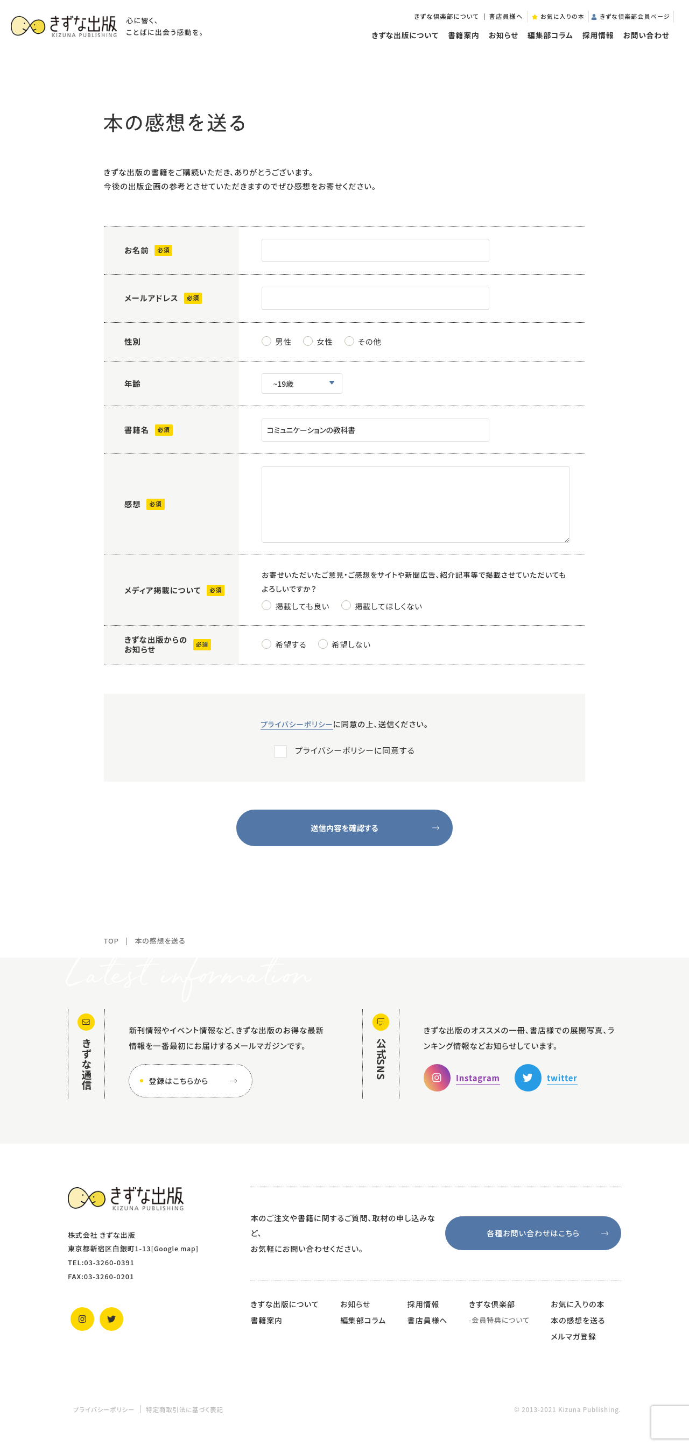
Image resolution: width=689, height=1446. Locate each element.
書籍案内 (460, 42)
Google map (176, 1256)
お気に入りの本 (577, 1311)
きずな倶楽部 (492, 1311)
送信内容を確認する (378, 835)
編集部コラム (547, 42)
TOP (111, 948)
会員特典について (501, 1327)
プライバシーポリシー (297, 731)
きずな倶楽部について (432, 21)
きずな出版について (401, 42)
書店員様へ (492, 21)
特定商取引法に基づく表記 (184, 1417)
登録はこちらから (195, 1088)
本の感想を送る (578, 1327)
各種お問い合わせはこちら (550, 1240)
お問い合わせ (643, 42)
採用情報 (594, 42)
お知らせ (500, 42)
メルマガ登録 (573, 1343)
